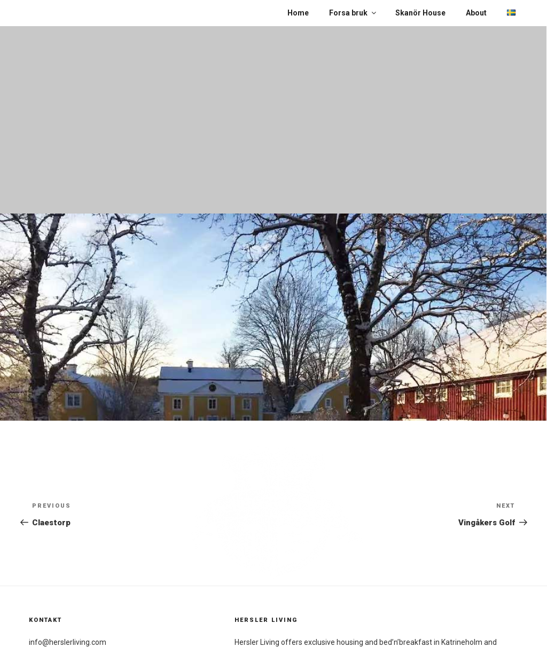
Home (298, 13)
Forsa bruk (353, 13)
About (476, 13)
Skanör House (420, 13)
